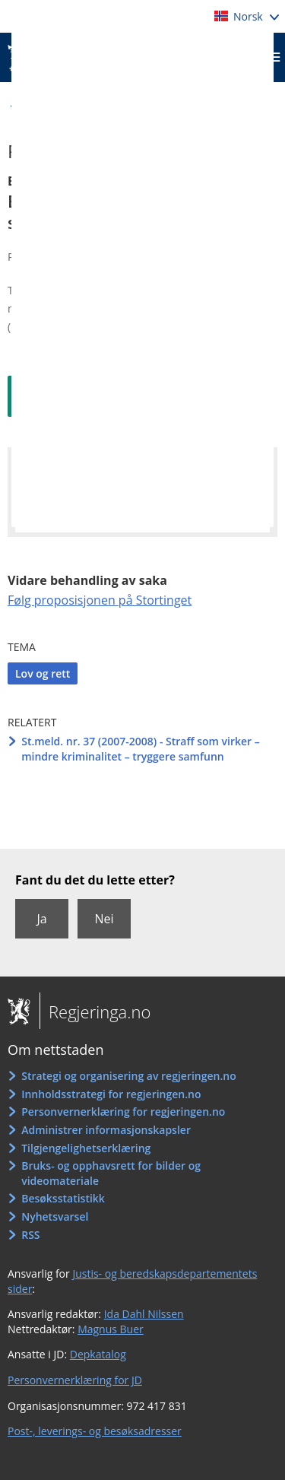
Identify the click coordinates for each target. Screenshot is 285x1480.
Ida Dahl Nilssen (144, 1314)
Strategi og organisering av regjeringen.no (128, 1076)
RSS (30, 1235)
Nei (103, 918)
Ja (41, 918)
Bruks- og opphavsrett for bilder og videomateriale (111, 1173)
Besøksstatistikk (63, 1198)
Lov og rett (42, 673)
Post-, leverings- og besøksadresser (95, 1431)
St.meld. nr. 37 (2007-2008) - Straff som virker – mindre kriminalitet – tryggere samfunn (140, 749)
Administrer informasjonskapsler (106, 1130)
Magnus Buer (111, 1329)
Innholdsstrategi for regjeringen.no (111, 1094)
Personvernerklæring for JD (75, 1380)
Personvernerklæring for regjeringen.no (123, 1111)
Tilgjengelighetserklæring (85, 1148)
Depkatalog (98, 1354)
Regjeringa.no (95, 1011)
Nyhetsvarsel (54, 1216)
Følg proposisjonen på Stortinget (100, 600)
